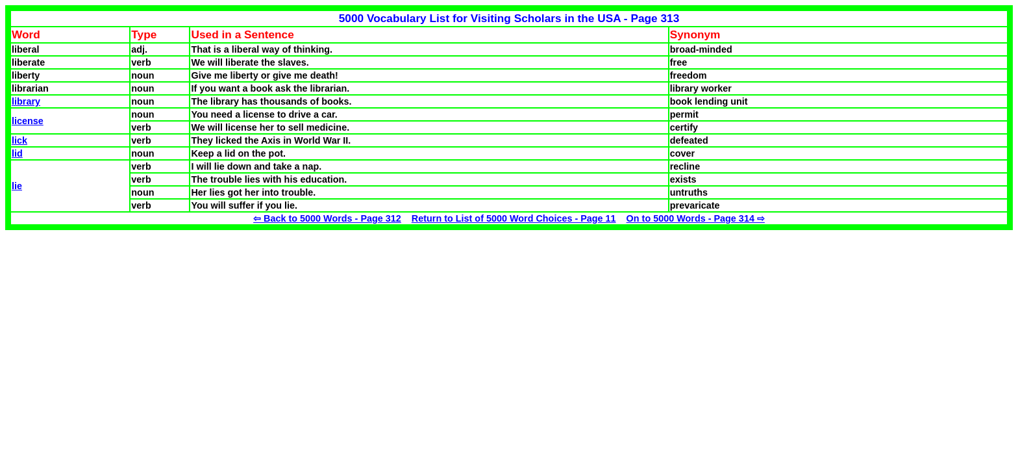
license (27, 121)
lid (17, 153)
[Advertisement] (114, 321)
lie (17, 186)
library (26, 101)
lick (19, 140)
